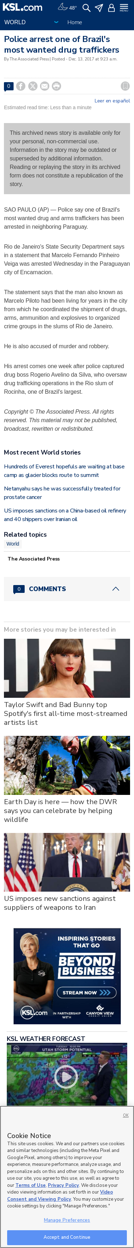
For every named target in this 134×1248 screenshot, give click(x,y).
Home (75, 22)
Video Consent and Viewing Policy (60, 1195)
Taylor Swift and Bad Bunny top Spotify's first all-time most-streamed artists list (66, 713)
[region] (67, 1177)
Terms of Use (30, 1185)
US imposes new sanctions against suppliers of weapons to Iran (60, 903)
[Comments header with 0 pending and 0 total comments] (67, 589)
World (12, 544)
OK (126, 1115)
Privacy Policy (63, 1185)
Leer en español (112, 101)
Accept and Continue (67, 1237)
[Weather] (67, 7)
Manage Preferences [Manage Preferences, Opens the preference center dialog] (67, 1220)
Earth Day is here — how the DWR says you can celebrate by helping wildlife (60, 810)
